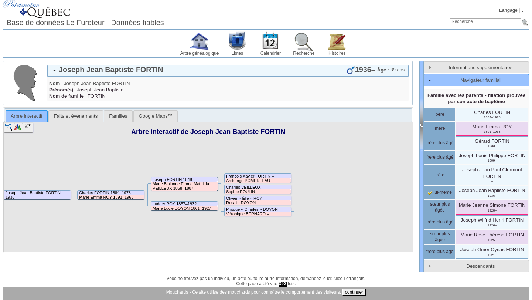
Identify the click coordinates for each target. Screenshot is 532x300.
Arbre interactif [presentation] (26, 116)
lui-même (440, 192)
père (440, 114)
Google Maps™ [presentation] (156, 116)
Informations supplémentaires (480, 67)
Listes (237, 53)
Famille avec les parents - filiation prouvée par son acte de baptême (476, 98)
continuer (354, 292)
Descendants (480, 266)
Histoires (337, 53)
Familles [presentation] (118, 116)
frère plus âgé (439, 142)
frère (439, 175)
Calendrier (270, 53)
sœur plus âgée (440, 207)
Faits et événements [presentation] (76, 116)
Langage (508, 10)
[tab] (228, 71)
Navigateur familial (481, 80)
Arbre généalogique (199, 53)
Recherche (303, 53)
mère (440, 128)
